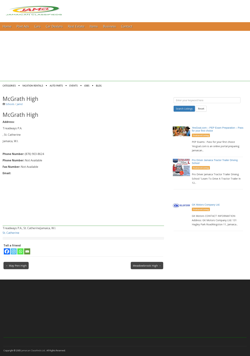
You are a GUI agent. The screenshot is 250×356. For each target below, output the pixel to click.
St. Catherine (11, 233)
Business (109, 26)
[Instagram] (14, 251)
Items (94, 26)
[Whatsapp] (20, 251)
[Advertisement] (125, 57)
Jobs (86, 85)
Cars (37, 26)
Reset (201, 108)
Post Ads (23, 26)
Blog (99, 85)
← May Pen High (16, 265)
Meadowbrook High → (147, 265)
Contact (126, 26)
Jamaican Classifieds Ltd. (33, 350)
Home (7, 26)
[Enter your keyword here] (207, 100)
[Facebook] (7, 251)
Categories (9, 85)
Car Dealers (54, 26)
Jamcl (20, 104)
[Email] (27, 251)
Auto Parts (56, 85)
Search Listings (184, 108)
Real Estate (76, 26)
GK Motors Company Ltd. (206, 204)
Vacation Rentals (32, 85)
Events (73, 85)
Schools (10, 104)
